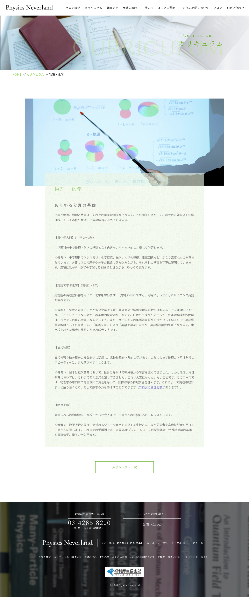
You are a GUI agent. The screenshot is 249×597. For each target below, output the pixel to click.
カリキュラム (93, 8)
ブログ (217, 8)
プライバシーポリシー (197, 557)
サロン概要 (73, 8)
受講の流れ (130, 8)
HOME (16, 74)
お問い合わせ (235, 8)
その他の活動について (194, 8)
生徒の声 (147, 8)
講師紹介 (112, 8)
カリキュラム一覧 (124, 467)
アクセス (197, 543)
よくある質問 (166, 8)
